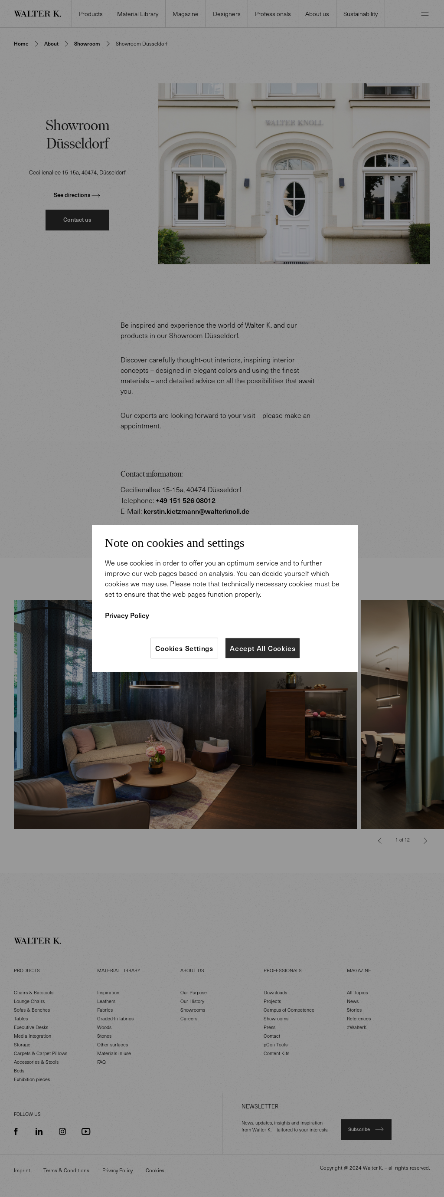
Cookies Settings (184, 648)
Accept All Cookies (262, 648)
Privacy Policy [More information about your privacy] (127, 615)
